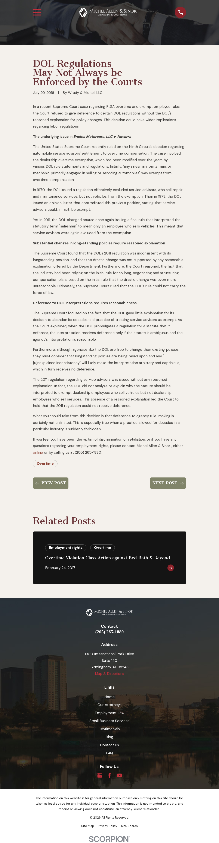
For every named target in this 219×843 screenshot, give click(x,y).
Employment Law (109, 713)
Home (109, 696)
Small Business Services (109, 720)
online (38, 452)
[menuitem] (87, 826)
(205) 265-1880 (109, 632)
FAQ (109, 753)
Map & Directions (109, 673)
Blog (109, 737)
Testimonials (109, 729)
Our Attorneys (109, 704)
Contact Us (109, 745)
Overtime (45, 463)
